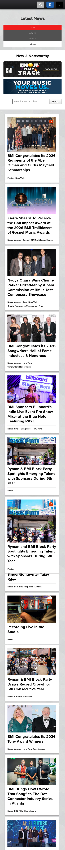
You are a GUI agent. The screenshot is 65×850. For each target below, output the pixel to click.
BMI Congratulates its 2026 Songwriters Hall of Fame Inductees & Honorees (31, 350)
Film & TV (18, 781)
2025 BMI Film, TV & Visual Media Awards (31, 770)
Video (10, 781)
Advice (32, 33)
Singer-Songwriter (22, 428)
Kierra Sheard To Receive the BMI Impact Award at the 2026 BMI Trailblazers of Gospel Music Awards (30, 225)
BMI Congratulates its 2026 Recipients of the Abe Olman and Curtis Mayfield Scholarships (31, 162)
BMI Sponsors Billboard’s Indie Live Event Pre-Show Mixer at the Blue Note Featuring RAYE (30, 413)
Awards (32, 38)
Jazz (25, 302)
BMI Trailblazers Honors (42, 240)
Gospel (26, 240)
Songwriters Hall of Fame (19, 366)
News (10, 240)
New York (32, 302)
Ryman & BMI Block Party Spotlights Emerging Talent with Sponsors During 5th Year (31, 474)
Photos (10, 178)
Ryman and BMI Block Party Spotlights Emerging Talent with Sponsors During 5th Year (31, 551)
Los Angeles (29, 781)
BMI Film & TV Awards (17, 784)
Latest (32, 27)
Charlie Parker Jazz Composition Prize (25, 305)
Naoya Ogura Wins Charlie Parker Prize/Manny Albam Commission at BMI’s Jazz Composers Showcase (30, 287)
